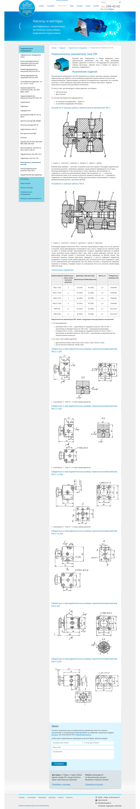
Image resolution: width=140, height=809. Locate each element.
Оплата (88, 6)
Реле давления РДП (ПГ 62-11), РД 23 (30, 116)
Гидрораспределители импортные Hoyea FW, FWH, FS (30, 97)
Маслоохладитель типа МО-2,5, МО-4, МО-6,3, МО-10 (30, 149)
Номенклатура (62, 6)
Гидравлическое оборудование (26, 50)
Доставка (79, 6)
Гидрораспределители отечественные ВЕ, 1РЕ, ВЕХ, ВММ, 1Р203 (30, 90)
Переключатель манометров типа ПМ (30, 163)
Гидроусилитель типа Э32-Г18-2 (31, 154)
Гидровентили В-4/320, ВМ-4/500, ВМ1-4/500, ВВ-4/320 (31, 143)
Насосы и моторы (26, 188)
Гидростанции (25, 183)
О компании (50, 6)
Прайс (72, 6)
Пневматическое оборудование (26, 193)
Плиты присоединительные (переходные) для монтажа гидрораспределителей (29, 63)
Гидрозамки (24, 106)
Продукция (62, 48)
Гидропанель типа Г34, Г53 (29, 158)
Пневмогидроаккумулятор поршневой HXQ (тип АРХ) (29, 76)
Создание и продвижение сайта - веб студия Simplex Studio (34, 805)
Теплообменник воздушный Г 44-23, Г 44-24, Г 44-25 (31, 82)
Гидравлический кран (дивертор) (31, 175)
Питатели (23, 137)
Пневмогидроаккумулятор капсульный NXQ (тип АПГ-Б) (30, 70)
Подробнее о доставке (61, 784)
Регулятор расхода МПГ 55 (29, 125)
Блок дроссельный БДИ (28, 133)
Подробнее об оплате (94, 784)
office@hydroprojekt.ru (83, 735)
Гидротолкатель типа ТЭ (28, 129)
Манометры (24, 179)
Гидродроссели (25, 110)
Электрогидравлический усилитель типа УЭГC (28, 169)
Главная (41, 6)
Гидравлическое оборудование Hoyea (30, 56)
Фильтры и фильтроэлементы (31, 198)
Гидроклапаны (25, 102)
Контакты (96, 6)
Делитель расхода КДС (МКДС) (30, 121)
